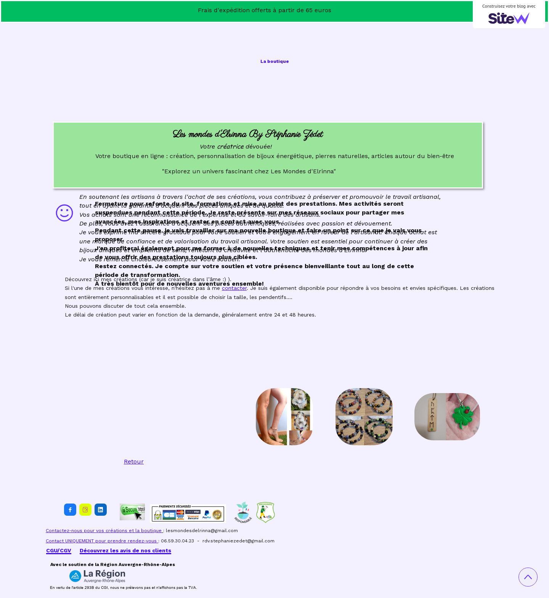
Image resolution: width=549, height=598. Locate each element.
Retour (134, 461)
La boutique (274, 61)
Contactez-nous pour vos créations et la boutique (104, 530)
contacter (234, 288)
